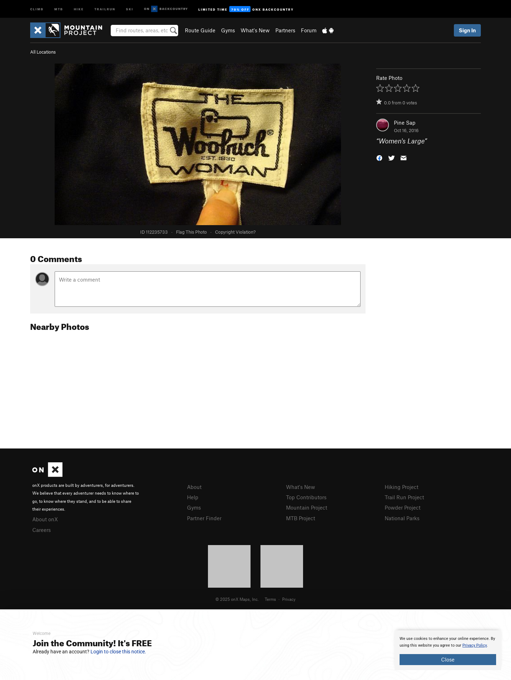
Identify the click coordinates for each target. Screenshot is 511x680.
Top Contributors (306, 497)
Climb (37, 8)
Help (192, 497)
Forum (309, 30)
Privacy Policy (474, 645)
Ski (129, 8)
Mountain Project (306, 507)
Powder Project (403, 507)
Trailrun (104, 8)
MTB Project (300, 518)
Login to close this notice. (118, 651)
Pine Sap (405, 122)
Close (448, 659)
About (194, 487)
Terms (270, 599)
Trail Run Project (404, 497)
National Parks (402, 518)
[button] (379, 157)
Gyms (228, 30)
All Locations (43, 52)
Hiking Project (401, 487)
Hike (79, 8)
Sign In (467, 30)
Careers (41, 530)
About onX (45, 519)
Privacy (289, 599)
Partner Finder (204, 518)
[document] (448, 650)
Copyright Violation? (235, 232)
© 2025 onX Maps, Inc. (237, 599)
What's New (255, 30)
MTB (58, 8)
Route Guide (200, 30)
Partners (285, 30)
